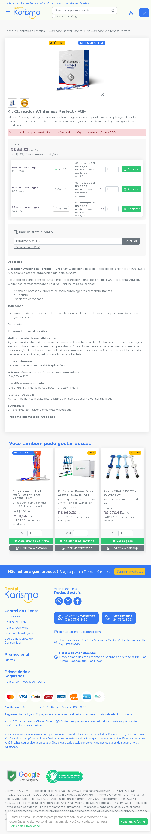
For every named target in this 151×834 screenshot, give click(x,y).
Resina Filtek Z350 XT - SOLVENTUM (120, 493)
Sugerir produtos (130, 571)
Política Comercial (17, 627)
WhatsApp (46, 3)
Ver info (61, 169)
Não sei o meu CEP (27, 247)
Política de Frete (16, 622)
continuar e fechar (133, 821)
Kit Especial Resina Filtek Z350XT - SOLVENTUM (75, 493)
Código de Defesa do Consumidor (19, 640)
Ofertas (84, 3)
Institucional (12, 3)
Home (9, 31)
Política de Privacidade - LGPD (25, 681)
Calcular (131, 241)
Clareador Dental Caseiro (66, 31)
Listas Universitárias (66, 3)
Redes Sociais (29, 3)
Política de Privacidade (24, 826)
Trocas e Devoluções (19, 633)
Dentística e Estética (31, 31)
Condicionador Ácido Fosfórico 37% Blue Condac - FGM (27, 494)
